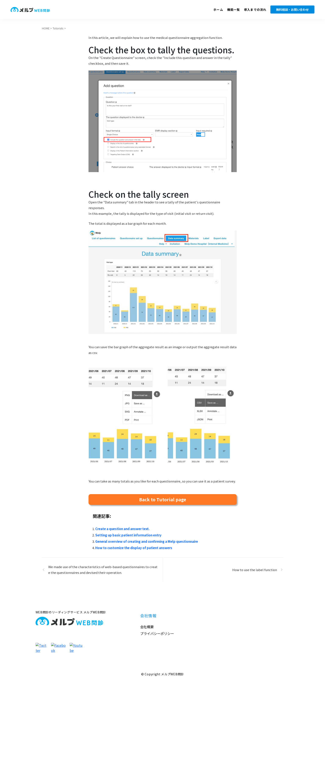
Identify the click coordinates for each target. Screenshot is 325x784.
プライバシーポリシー (157, 633)
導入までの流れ (255, 9)
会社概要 (147, 626)
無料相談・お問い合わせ (292, 9)
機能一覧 (233, 9)
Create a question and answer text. (122, 528)
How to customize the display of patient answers (133, 548)
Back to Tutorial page (162, 499)
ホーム (218, 9)
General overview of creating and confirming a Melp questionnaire (146, 541)
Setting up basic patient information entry (128, 535)
